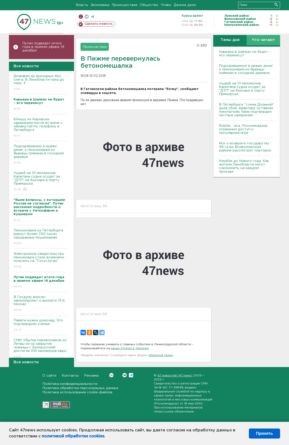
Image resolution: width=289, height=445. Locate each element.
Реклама (91, 375)
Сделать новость (99, 23)
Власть (82, 5)
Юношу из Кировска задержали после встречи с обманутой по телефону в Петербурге (40, 128)
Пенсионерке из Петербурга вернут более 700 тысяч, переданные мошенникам (40, 237)
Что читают (263, 40)
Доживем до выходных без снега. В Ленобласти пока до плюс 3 (40, 83)
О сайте (49, 375)
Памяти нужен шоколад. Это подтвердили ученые (40, 325)
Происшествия (124, 5)
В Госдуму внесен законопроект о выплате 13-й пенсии (40, 304)
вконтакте (87, 16)
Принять (264, 433)
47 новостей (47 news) (174, 375)
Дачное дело (185, 5)
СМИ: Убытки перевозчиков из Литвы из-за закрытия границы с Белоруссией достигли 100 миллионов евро (40, 349)
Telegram (131, 375)
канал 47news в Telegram (130, 348)
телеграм (92, 16)
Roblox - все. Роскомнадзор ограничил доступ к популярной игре (243, 129)
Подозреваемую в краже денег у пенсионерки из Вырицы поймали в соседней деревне (40, 155)
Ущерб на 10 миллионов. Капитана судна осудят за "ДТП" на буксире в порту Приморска (40, 181)
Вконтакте (111, 375)
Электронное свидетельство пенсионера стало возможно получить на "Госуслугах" (40, 260)
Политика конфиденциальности (69, 383)
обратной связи (160, 355)
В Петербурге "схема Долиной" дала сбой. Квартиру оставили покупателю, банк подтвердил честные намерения (246, 110)
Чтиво (166, 5)
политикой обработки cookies (73, 436)
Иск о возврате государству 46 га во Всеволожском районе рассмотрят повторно (245, 147)
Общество (149, 5)
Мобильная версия (81, 16)
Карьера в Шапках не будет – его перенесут (245, 53)
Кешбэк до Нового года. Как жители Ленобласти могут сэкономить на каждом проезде (244, 166)
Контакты (70, 375)
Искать (276, 4)
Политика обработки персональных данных (80, 388)
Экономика (100, 5)
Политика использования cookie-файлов (77, 392)
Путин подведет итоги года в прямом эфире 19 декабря (43, 47)
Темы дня (230, 40)
